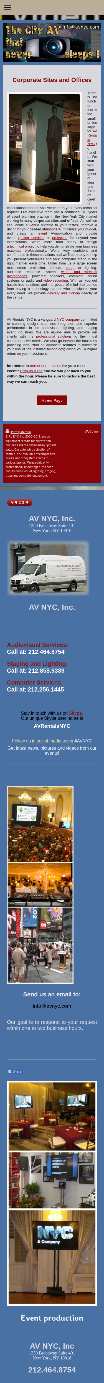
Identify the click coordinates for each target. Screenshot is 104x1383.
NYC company (68, 320)
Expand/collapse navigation (52, 7)
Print (12, 432)
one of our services (45, 366)
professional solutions (54, 336)
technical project (22, 246)
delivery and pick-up (63, 293)
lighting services (31, 238)
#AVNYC (83, 741)
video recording (55, 280)
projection (59, 238)
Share (14, 1071)
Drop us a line (31, 371)
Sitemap (25, 432)
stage (70, 268)
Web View (91, 431)
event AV (46, 233)
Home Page (52, 400)
